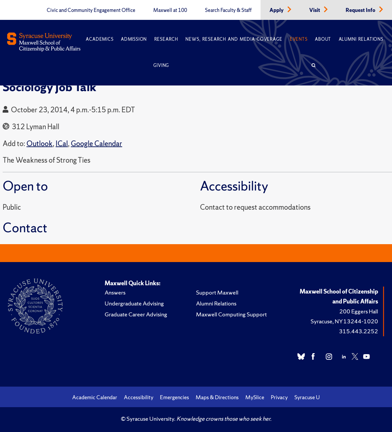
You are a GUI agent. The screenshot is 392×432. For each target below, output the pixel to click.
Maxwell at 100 (170, 10)
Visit (315, 10)
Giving (161, 65)
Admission (134, 39)
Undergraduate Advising (134, 303)
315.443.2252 (358, 331)
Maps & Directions (217, 397)
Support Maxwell (217, 292)
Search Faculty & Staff (228, 10)
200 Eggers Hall (358, 311)
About (323, 39)
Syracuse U (307, 397)
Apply (277, 10)
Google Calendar (96, 143)
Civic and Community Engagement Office (91, 10)
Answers (115, 292)
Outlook (39, 143)
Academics (99, 39)
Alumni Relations (361, 39)
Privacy (279, 397)
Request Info (361, 10)
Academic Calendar (94, 397)
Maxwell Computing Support (231, 314)
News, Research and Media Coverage (233, 39)
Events (299, 39)
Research (166, 39)
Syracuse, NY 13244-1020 (344, 321)
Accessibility (138, 397)
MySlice (254, 397)
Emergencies (174, 397)
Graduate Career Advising (136, 314)
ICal (62, 143)
